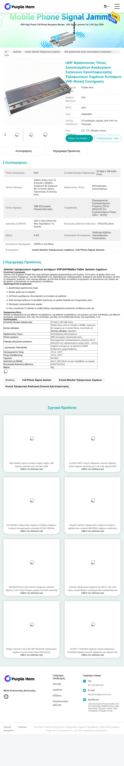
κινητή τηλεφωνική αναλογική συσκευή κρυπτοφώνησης (37, 386)
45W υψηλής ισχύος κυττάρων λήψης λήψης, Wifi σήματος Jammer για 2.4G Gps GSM (31, 464)
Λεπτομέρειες (24, 151)
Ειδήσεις (57, 695)
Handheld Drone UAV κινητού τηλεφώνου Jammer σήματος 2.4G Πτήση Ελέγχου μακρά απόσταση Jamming (31, 588)
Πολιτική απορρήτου (8, 729)
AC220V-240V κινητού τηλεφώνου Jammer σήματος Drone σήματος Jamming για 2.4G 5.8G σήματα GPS (92, 464)
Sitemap (22, 727)
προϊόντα (17, 52)
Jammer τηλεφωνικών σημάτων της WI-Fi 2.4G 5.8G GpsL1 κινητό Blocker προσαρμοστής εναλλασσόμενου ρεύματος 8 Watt (92, 589)
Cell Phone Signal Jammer (36, 380)
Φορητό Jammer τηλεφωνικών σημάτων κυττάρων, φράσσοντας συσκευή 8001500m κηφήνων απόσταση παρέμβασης (92, 527)
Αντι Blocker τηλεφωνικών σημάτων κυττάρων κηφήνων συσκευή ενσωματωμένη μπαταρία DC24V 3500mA (31, 526)
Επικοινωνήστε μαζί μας (60, 703)
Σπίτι (7, 52)
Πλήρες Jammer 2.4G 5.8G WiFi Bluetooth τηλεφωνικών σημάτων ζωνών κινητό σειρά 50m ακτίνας (31, 650)
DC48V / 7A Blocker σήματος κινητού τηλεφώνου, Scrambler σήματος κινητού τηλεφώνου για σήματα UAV (92, 650)
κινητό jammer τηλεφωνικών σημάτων (42, 52)
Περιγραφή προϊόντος (66, 151)
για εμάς (57, 684)
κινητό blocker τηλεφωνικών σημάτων (80, 380)
